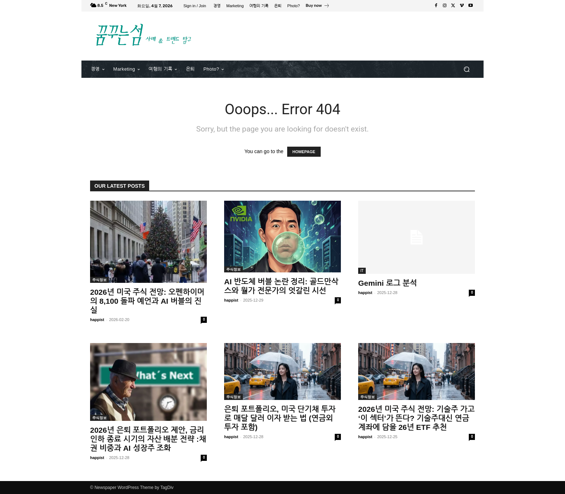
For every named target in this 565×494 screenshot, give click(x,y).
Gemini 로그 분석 (387, 283)
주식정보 (99, 279)
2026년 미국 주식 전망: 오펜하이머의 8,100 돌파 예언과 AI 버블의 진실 (147, 301)
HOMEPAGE (304, 152)
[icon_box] (318, 6)
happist (97, 319)
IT (362, 270)
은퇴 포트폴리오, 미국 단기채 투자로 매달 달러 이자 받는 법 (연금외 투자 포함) (279, 418)
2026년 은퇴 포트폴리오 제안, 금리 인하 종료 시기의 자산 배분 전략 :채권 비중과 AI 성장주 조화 (148, 439)
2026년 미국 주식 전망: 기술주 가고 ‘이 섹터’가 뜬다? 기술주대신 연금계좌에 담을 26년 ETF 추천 (416, 418)
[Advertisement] (342, 35)
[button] (466, 69)
